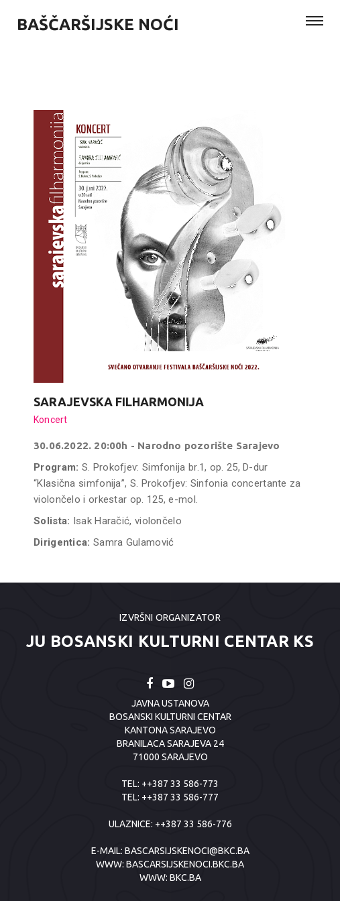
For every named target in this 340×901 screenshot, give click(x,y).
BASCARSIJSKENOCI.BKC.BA (185, 864)
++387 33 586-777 (180, 797)
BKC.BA (185, 877)
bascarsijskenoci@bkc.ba (187, 850)
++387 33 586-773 (180, 783)
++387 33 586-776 (193, 824)
